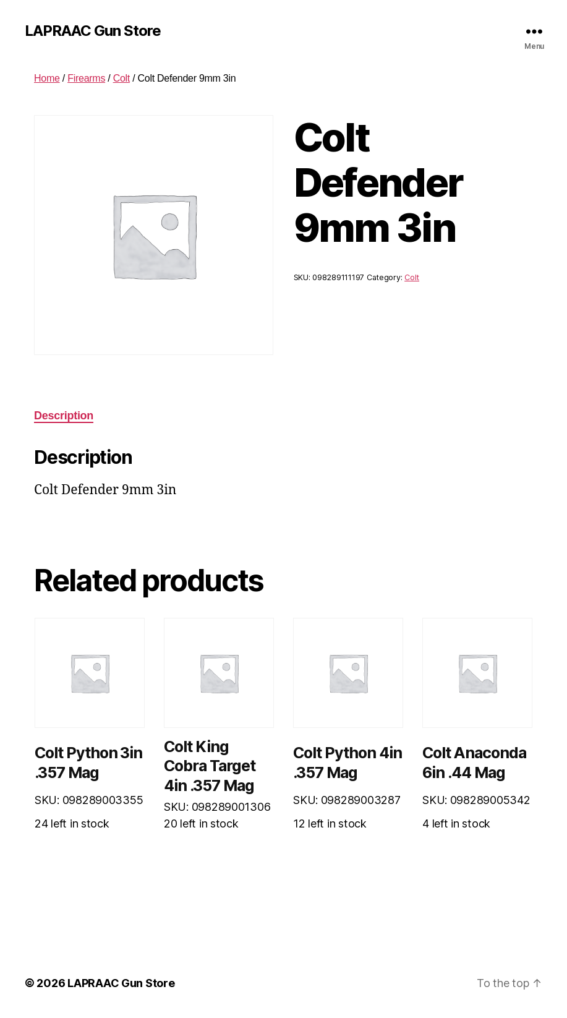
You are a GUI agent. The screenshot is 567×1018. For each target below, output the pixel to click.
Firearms (86, 78)
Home (47, 78)
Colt (121, 78)
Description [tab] (63, 415)
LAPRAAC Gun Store (93, 31)
